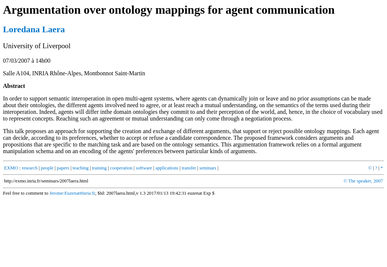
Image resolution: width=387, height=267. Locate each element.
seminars (207, 168)
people (47, 168)
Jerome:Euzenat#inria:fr (72, 193)
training (99, 168)
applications (166, 168)
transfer (189, 168)
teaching (81, 168)
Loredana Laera (34, 29)
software (144, 168)
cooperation (121, 168)
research (30, 168)
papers (63, 168)
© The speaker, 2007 (363, 181)
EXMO (11, 168)
